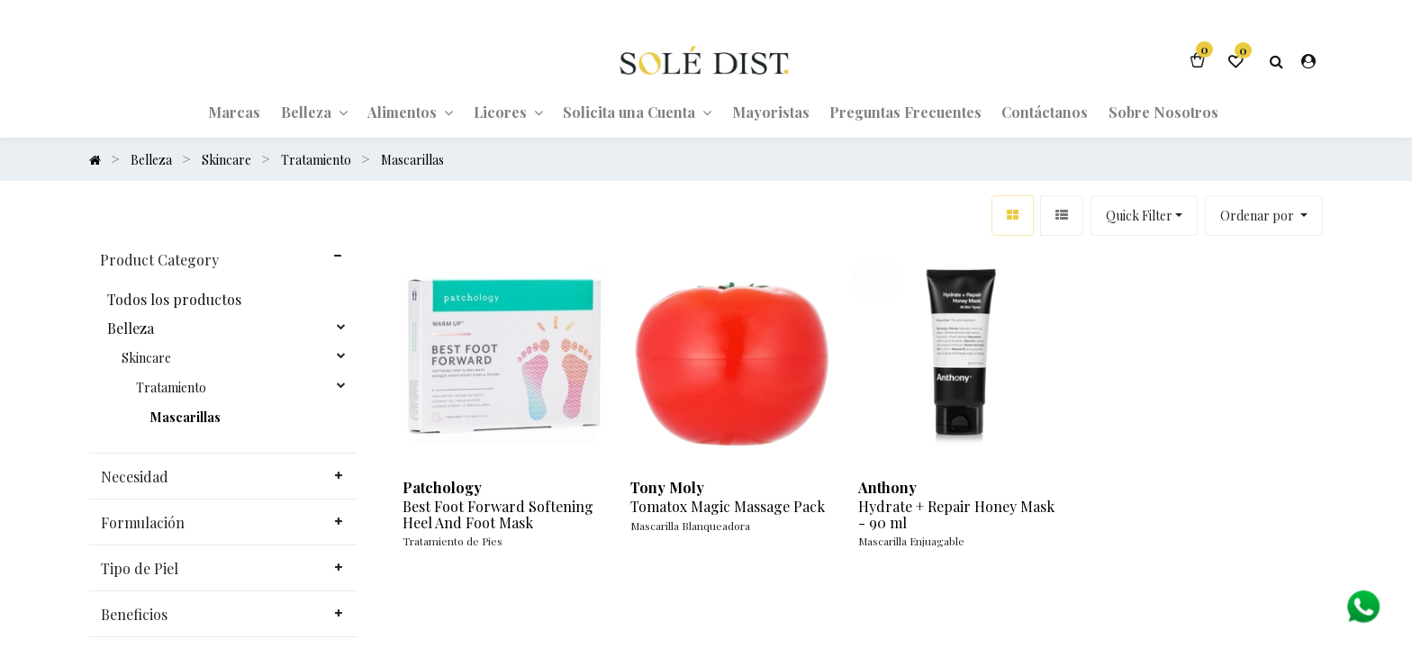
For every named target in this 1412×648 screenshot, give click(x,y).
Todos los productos (174, 300)
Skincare (146, 358)
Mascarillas (185, 418)
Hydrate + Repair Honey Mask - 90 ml (956, 514)
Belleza (130, 329)
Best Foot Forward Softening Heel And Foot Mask (498, 514)
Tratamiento (171, 388)
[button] (1264, 215)
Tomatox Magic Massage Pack (727, 507)
